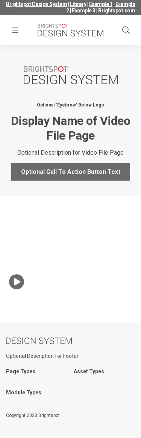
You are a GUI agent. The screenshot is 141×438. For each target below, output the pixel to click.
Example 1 (101, 4)
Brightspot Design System (36, 4)
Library (78, 4)
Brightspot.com (116, 11)
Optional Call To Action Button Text (70, 171)
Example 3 (84, 11)
